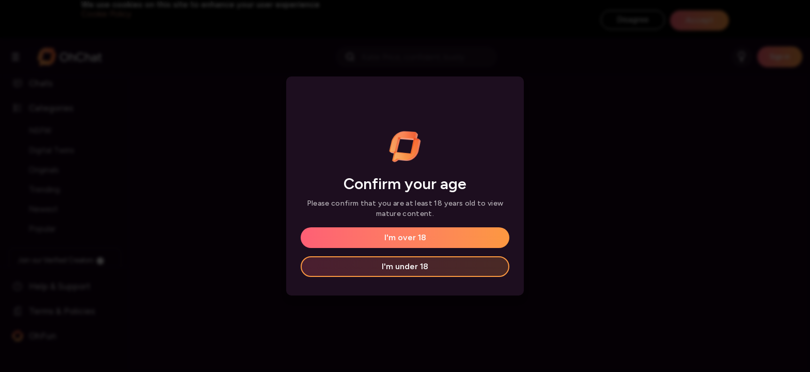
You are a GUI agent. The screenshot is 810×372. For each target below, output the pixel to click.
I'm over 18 (405, 237)
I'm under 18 (405, 266)
